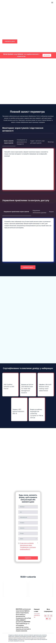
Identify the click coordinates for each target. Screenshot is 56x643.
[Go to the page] (10, 2)
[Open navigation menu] (52, 2)
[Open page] (7, 609)
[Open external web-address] (15, 589)
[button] (9, 41)
